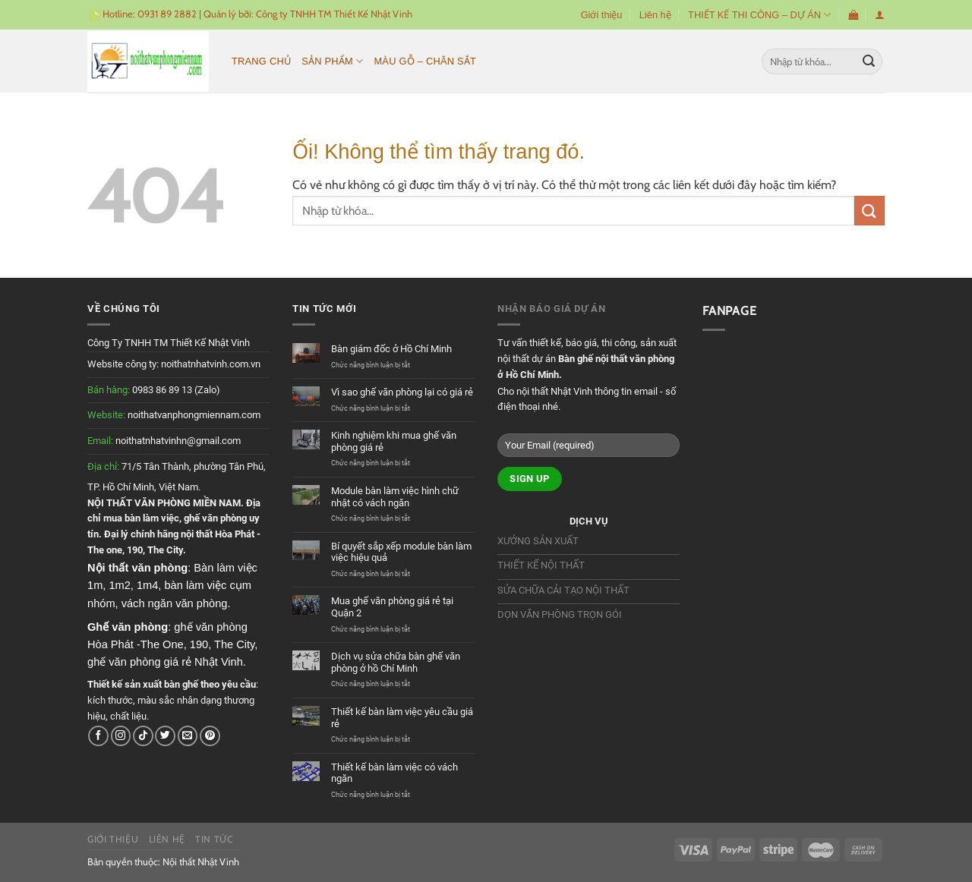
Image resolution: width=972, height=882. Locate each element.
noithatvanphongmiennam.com (194, 415)
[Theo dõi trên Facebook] (98, 736)
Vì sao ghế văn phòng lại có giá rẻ (402, 392)
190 (135, 550)
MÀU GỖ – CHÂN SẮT (425, 61)
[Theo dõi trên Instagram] (121, 736)
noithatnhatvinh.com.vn (210, 364)
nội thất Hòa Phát (217, 534)
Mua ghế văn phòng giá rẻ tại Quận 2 (392, 607)
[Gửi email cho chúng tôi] (188, 736)
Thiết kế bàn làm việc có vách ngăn (394, 773)
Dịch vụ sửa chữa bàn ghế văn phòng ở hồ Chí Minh (395, 662)
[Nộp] (869, 61)
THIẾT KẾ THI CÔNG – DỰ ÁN (759, 15)
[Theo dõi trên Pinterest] (210, 736)
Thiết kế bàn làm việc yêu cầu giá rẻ (402, 717)
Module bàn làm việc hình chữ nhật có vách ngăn (395, 497)
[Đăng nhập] (880, 14)
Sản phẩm (332, 61)
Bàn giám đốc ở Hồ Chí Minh (391, 348)
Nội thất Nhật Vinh (201, 861)
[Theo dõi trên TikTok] (143, 736)
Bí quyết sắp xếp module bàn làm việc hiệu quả (401, 552)
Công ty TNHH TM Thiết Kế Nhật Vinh (334, 14)
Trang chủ (261, 61)
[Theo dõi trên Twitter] (165, 736)
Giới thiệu (602, 14)
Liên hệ (655, 14)
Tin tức (214, 839)
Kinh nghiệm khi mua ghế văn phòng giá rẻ (393, 441)
